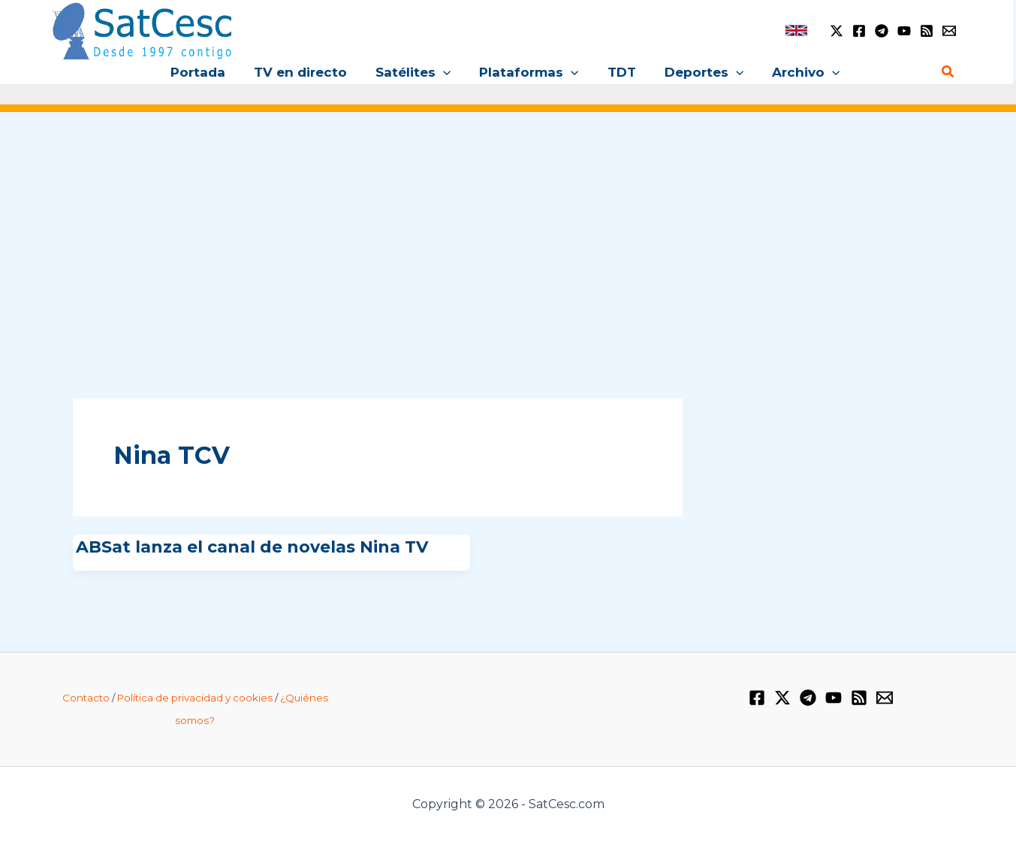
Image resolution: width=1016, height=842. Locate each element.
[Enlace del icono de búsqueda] (948, 72)
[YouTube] (904, 31)
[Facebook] (859, 31)
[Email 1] (949, 31)
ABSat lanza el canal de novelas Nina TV (252, 547)
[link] (796, 30)
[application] (446, 72)
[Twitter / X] (836, 31)
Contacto (86, 698)
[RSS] (926, 31)
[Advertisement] (508, 239)
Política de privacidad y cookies (195, 698)
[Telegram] (881, 31)
